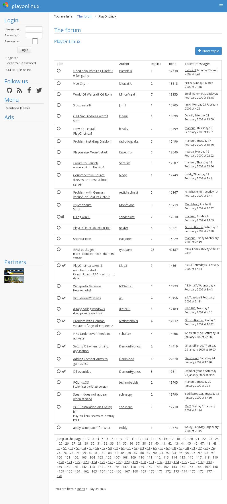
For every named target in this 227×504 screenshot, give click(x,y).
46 (195, 443)
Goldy (123, 428)
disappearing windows (89, 309)
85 (123, 453)
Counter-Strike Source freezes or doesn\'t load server (90, 179)
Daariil (123, 116)
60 (123, 448)
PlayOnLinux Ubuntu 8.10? (91, 228)
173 (176, 471)
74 (213, 448)
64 (148, 448)
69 (180, 448)
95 (187, 453)
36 (131, 443)
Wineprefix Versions (87, 286)
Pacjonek (125, 239)
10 (127, 439)
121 (69, 462)
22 (204, 439)
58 (110, 448)
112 (157, 457)
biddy (123, 175)
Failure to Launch (85, 163)
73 (206, 448)
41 (163, 443)
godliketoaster (194, 394)
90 (155, 453)
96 (193, 453)
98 (206, 453)
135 (184, 462)
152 (166, 467)
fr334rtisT (126, 286)
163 (94, 471)
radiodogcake (129, 141)
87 (135, 453)
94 (180, 453)
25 (60, 443)
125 (102, 462)
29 (86, 443)
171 (159, 471)
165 (110, 471)
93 (174, 453)
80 (90, 453)
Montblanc (126, 205)
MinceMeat (127, 94)
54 (84, 448)
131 (151, 462)
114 (174, 457)
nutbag (189, 151)
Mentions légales (18, 108)
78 (78, 453)
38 (144, 443)
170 (151, 471)
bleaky (123, 129)
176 (201, 471)
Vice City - (80, 83)
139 (59, 467)
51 (65, 448)
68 (174, 448)
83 (110, 453)
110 (141, 457)
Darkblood (126, 359)
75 (58, 453)
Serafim (124, 163)
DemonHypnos (130, 346)
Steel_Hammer (194, 94)
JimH (122, 105)
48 (208, 443)
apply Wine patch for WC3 (91, 428)
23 (210, 439)
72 (200, 448)
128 (127, 462)
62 (135, 448)
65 (155, 448)
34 (118, 443)
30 (92, 443)
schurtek (125, 333)
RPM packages (83, 249)
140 (67, 467)
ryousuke (125, 249)
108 (125, 457)
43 (176, 443)
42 (170, 443)
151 (157, 467)
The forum (84, 16)
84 (116, 453)
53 (78, 448)
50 (58, 448)
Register (12, 58)
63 (142, 448)
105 (100, 457)
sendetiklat (127, 217)
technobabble (129, 382)
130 (143, 462)
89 (148, 453)
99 (213, 453)
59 (116, 448)
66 (161, 448)
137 (201, 462)
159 (61, 471)
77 (71, 453)
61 (129, 448)
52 (71, 448)
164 (102, 471)
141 (75, 467)
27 (73, 443)
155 (190, 467)
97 (200, 453)
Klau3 (123, 265)
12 (139, 439)
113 (166, 457)
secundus (126, 407)
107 (116, 457)
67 (168, 448)
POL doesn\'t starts (87, 298)
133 (168, 462)
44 (182, 443)
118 (207, 457)
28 (80, 443)
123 (86, 462)
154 (182, 467)
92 (168, 453)
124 (94, 462)
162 (86, 471)
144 (100, 467)
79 (84, 453)
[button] (221, 6)
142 (84, 467)
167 (127, 471)
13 (146, 439)
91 (161, 453)
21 (197, 439)
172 (168, 471)
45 (189, 443)
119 (215, 457)
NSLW (188, 83)
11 (133, 439)
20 (191, 439)
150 (149, 467)
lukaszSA (125, 83)
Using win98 (81, 217)
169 (143, 471)
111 (149, 457)
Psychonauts (82, 205)
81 (97, 453)
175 (192, 471)
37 (137, 443)
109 (133, 457)
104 (92, 457)
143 (92, 467)
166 (118, 471)
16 (165, 439)
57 (103, 448)
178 (59, 476)
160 (69, 471)
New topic (208, 51)
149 (141, 467)
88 (142, 453)
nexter (123, 228)
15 (159, 439)
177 (209, 471)
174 (184, 471)
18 (178, 439)
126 (110, 462)
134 (176, 462)
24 (217, 439)
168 (135, 471)
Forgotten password (21, 63)
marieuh (190, 128)
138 (209, 462)
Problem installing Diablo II (92, 141)
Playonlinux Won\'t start (90, 152)
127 (118, 462)
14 (152, 439)
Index (81, 489)
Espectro (125, 152)
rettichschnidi (128, 192)
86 (129, 453)
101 (67, 457)
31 (99, 443)
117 (199, 457)
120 (61, 462)
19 (184, 439)
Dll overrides (82, 371)
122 (77, 462)
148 (133, 467)
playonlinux (21, 5)
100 (59, 457)
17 (172, 439)
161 (77, 471)
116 (190, 457)
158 (215, 467)
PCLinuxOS (81, 382)
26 (67, 443)
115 (182, 457)
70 (187, 448)
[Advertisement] (24, 189)
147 (125, 467)
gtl (121, 298)
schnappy (126, 394)
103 (84, 457)
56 (97, 448)
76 (65, 453)
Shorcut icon (82, 239)
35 (125, 443)
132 (159, 462)
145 (108, 467)
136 (192, 462)
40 (157, 443)
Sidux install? (82, 105)
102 (75, 457)
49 (215, 443)
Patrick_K (125, 71)
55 (90, 448)
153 (174, 467)
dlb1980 (124, 309)
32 (105, 443)
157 (207, 467)
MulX (188, 249)
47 (202, 443)
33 (112, 443)
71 (193, 448)
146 (116, 467)
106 (108, 457)
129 (135, 462)
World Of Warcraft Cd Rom (92, 94)
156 (199, 467)
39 (150, 443)
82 (103, 453)
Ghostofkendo (194, 227)
